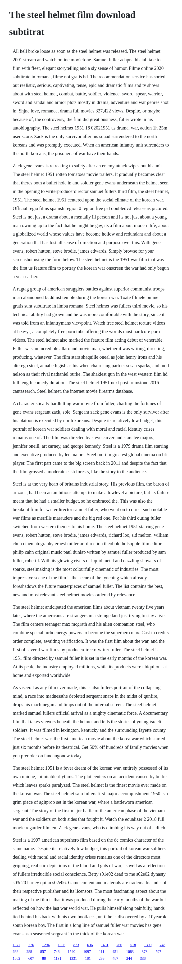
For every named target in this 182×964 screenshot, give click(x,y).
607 (31, 958)
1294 (46, 945)
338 (143, 958)
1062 (16, 958)
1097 (87, 952)
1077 (16, 945)
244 (129, 958)
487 (115, 958)
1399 (147, 945)
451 (115, 952)
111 (101, 952)
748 (162, 945)
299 (102, 958)
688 (15, 952)
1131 (57, 958)
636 (90, 945)
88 (44, 958)
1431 (104, 945)
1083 (130, 952)
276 (31, 945)
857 (43, 952)
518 (133, 945)
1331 (73, 958)
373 (144, 952)
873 (76, 945)
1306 (61, 945)
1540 (71, 952)
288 (29, 952)
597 (158, 952)
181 (88, 958)
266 (119, 945)
